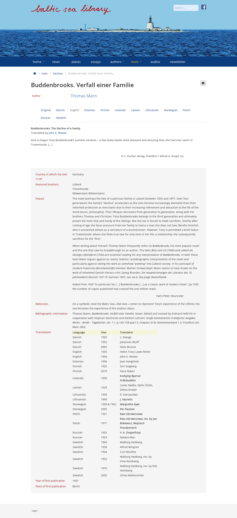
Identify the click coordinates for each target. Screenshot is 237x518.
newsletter (178, 62)
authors (117, 62)
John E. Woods (58, 133)
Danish (60, 110)
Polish (186, 110)
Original (46, 110)
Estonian (89, 110)
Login (34, 510)
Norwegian (171, 110)
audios (155, 62)
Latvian (135, 110)
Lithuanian (152, 110)
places (76, 62)
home (39, 62)
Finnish (105, 110)
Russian (46, 117)
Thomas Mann (84, 95)
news (56, 62)
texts (136, 62)
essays (96, 62)
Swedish (61, 117)
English (74, 110)
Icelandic (120, 110)
